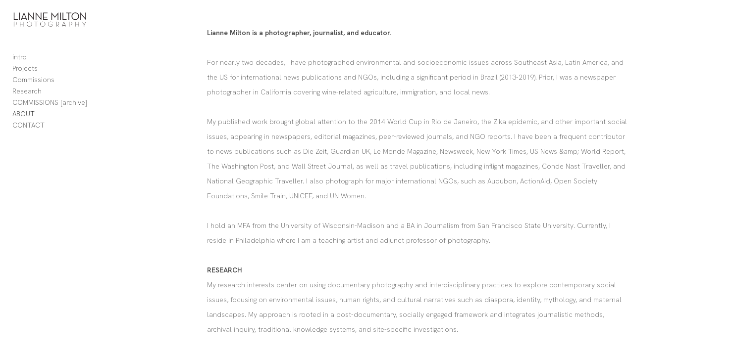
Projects (25, 78)
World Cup (459, 121)
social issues (315, 136)
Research (27, 101)
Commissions (33, 90)
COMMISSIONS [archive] (49, 112)
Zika (554, 121)
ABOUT (23, 124)
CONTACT (28, 135)
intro (19, 67)
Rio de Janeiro (509, 121)
